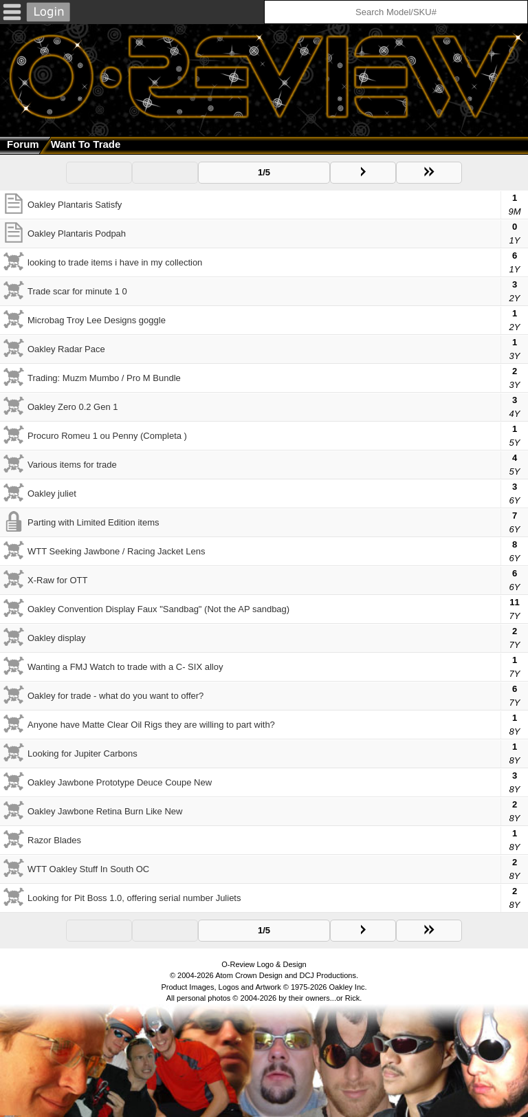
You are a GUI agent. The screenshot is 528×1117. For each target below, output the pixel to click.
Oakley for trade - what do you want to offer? (116, 696)
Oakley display (57, 638)
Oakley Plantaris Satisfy (75, 204)
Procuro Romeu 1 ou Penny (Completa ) (107, 436)
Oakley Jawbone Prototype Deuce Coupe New (120, 782)
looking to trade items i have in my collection (115, 262)
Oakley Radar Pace (66, 349)
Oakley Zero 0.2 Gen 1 (73, 407)
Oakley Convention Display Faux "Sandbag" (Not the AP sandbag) (158, 609)
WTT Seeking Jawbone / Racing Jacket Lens (116, 551)
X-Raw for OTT (57, 580)
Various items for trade (72, 464)
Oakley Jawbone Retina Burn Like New (105, 811)
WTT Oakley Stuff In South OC (88, 869)
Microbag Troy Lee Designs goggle (97, 320)
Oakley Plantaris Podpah (77, 233)
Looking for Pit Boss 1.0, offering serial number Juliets (134, 898)
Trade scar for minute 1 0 (77, 291)
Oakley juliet (52, 493)
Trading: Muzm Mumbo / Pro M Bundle (104, 378)
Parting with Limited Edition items (93, 522)
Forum (23, 144)
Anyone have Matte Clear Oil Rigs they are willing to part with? (151, 724)
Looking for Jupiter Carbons (83, 753)
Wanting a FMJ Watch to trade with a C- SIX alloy (125, 667)
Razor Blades (54, 840)
